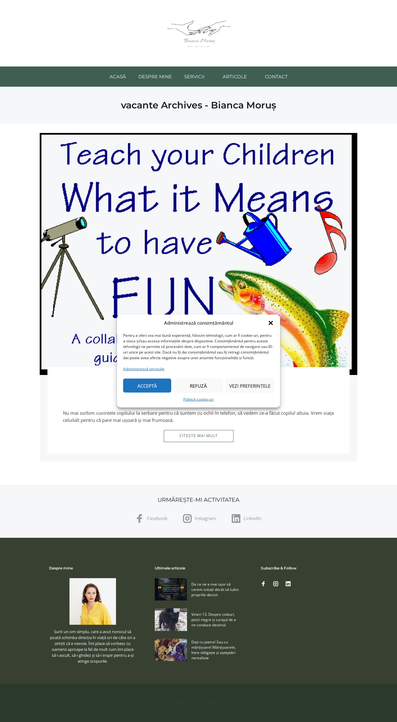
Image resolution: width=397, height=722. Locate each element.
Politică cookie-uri (198, 399)
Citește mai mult (199, 435)
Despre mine (155, 77)
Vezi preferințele (249, 385)
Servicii (194, 77)
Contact (276, 77)
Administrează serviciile (143, 369)
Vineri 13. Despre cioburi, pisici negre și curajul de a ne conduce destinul (213, 620)
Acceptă (147, 385)
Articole (235, 77)
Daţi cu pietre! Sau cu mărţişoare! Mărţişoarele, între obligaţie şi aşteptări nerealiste (213, 649)
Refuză (198, 385)
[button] (271, 323)
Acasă (117, 77)
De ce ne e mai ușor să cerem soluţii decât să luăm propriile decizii (215, 589)
